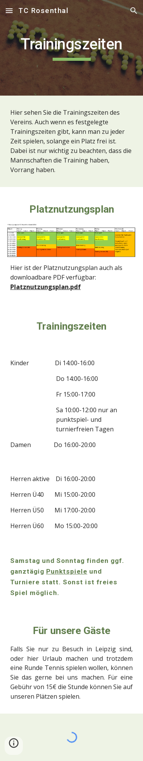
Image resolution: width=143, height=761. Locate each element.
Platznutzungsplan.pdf (45, 287)
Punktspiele (66, 571)
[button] (9, 10)
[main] (71, 48)
